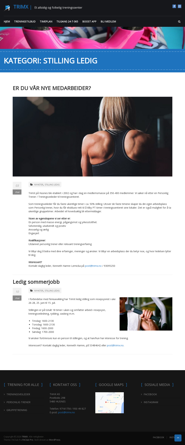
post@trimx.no (93, 265)
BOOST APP (89, 21)
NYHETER (38, 184)
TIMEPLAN (46, 21)
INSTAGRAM (179, 6)
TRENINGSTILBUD (25, 21)
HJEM (7, 21)
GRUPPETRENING (17, 410)
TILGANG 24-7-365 (67, 21)
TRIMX (20, 6)
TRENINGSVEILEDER (18, 394)
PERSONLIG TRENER (18, 402)
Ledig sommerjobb (36, 281)
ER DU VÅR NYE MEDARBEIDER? (52, 88)
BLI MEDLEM (108, 21)
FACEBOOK (174, 6)
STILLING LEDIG (52, 184)
